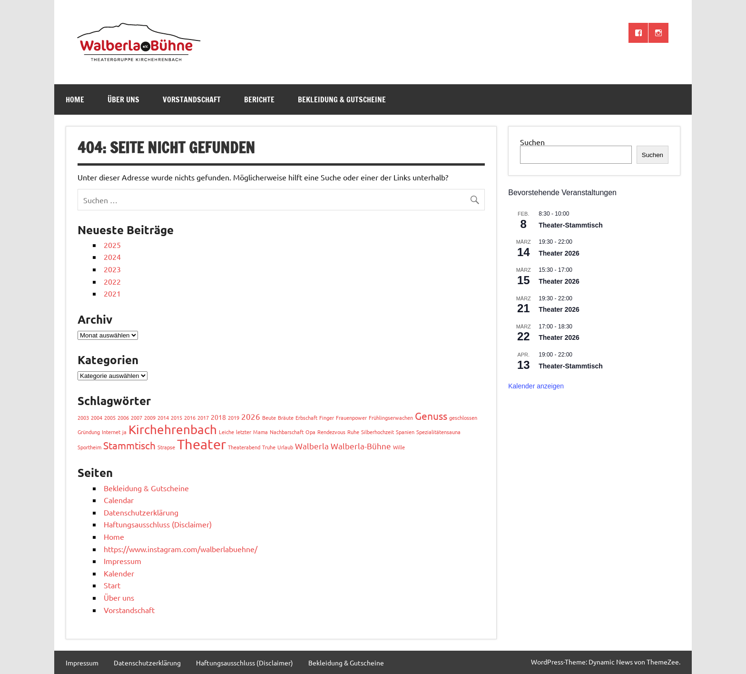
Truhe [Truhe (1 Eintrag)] (268, 447)
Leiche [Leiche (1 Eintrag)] (226, 432)
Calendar (119, 500)
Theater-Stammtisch (571, 225)
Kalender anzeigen (536, 386)
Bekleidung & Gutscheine (342, 99)
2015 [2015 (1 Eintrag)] (176, 417)
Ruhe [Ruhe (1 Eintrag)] (353, 432)
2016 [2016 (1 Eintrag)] (190, 417)
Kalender (119, 573)
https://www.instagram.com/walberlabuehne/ (180, 549)
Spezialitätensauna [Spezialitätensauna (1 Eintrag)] (438, 432)
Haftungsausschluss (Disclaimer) (158, 524)
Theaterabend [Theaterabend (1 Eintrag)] (244, 447)
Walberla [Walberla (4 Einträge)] (312, 446)
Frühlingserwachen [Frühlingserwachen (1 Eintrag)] (391, 417)
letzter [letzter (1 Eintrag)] (243, 432)
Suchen (532, 142)
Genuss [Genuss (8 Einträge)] (431, 415)
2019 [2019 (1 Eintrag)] (233, 417)
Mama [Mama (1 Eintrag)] (260, 432)
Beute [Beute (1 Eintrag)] (269, 417)
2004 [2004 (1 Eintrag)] (96, 417)
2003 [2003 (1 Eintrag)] (83, 417)
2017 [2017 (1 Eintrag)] (203, 417)
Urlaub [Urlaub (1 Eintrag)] (285, 447)
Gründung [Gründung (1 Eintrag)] (89, 432)
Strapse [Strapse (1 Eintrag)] (166, 447)
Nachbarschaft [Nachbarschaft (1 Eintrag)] (287, 432)
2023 (112, 269)
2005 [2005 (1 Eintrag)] (110, 417)
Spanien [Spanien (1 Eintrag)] (405, 432)
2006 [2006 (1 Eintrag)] (123, 417)
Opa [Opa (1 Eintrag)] (310, 432)
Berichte (259, 99)
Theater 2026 (559, 253)
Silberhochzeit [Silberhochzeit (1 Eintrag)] (377, 432)
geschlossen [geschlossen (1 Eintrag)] (463, 417)
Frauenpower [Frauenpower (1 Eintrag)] (351, 417)
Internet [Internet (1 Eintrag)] (111, 432)
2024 (112, 256)
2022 (112, 281)
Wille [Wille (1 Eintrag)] (399, 447)
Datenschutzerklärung (141, 512)
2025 (112, 244)
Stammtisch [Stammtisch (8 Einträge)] (129, 445)
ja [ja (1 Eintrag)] (124, 432)
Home (75, 99)
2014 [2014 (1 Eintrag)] (163, 417)
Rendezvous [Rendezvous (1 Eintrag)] (331, 432)
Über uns (123, 99)
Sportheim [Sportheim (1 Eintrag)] (89, 447)
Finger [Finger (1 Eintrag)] (326, 417)
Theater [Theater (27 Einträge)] (201, 444)
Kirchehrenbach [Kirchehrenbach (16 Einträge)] (172, 429)
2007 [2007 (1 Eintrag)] (136, 417)
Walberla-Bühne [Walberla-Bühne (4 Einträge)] (361, 446)
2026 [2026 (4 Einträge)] (250, 416)
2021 (112, 293)
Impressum (122, 560)
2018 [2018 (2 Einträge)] (218, 417)
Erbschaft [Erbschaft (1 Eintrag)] (306, 417)
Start (112, 585)
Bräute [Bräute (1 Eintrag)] (286, 417)
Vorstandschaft (192, 99)
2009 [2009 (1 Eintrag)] (150, 417)
